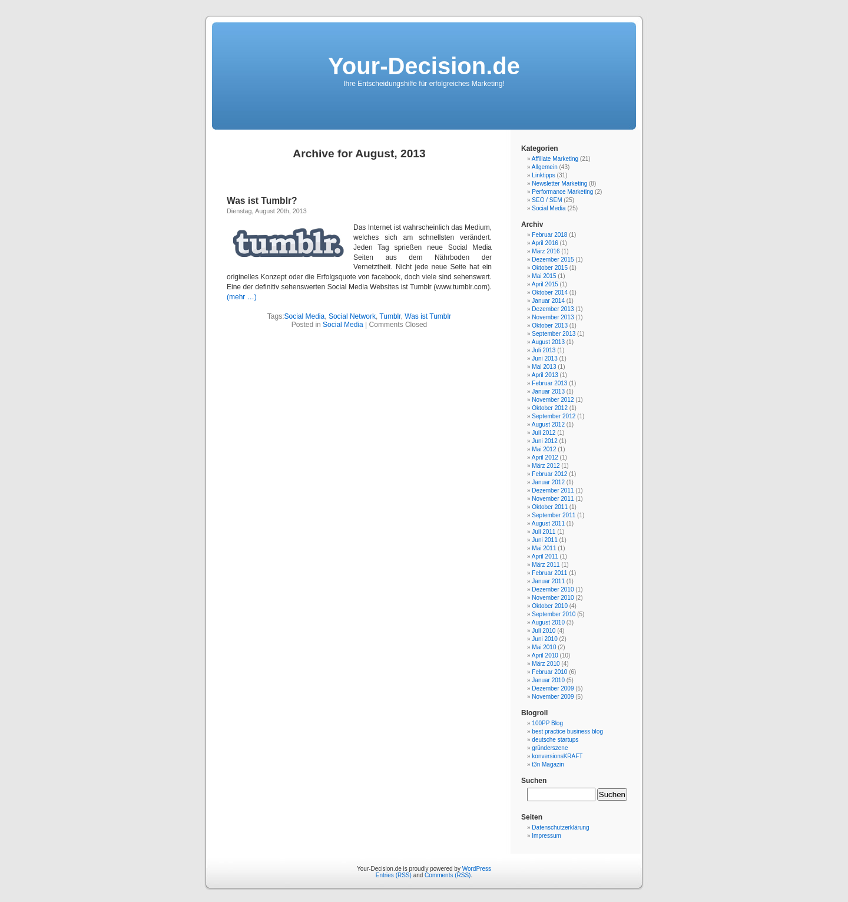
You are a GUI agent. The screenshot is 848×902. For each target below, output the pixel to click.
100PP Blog (547, 723)
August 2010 (548, 622)
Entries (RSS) (394, 875)
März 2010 (545, 663)
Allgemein (545, 167)
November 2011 (553, 498)
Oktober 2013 (550, 325)
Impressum (546, 835)
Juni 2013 (544, 358)
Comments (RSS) (448, 875)
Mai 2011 (544, 548)
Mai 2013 (544, 367)
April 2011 (545, 556)
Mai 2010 (544, 647)
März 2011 (545, 564)
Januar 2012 (548, 482)
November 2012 (553, 400)
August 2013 (548, 342)
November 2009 (553, 696)
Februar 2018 (549, 235)
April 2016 (545, 243)
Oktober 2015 (550, 268)
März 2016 (545, 251)
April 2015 (545, 284)
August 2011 (548, 523)
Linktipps (543, 175)
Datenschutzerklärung (560, 827)
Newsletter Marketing (559, 183)
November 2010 (553, 597)
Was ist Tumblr (428, 316)
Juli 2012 (543, 432)
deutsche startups (555, 739)
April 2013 (545, 375)
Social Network (352, 316)
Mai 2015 (544, 276)
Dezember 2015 (553, 259)
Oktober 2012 (550, 408)
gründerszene (550, 748)
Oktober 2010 (550, 606)
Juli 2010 (543, 630)
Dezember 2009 (553, 688)
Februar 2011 (549, 573)
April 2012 (545, 457)
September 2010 (553, 614)
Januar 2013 (548, 391)
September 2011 (553, 515)
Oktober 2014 (550, 292)
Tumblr (389, 316)
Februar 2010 (549, 672)
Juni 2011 (544, 540)
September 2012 (553, 416)
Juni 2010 (544, 639)
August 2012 (548, 424)
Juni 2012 (544, 441)
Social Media (304, 316)
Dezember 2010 (553, 589)
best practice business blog (567, 731)
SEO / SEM (547, 200)
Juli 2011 (543, 531)
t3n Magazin (548, 764)
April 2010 (545, 655)
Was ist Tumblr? (262, 201)
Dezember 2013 (553, 309)
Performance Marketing (562, 192)
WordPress (476, 868)
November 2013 (553, 317)
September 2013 (553, 334)
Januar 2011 (548, 581)
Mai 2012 (544, 449)
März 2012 (545, 465)
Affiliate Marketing (555, 159)
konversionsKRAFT (557, 756)
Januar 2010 (548, 680)
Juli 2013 (543, 350)
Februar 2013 (549, 383)
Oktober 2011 (550, 507)
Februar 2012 (549, 474)
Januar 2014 (548, 301)
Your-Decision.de (424, 66)
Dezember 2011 (553, 490)
